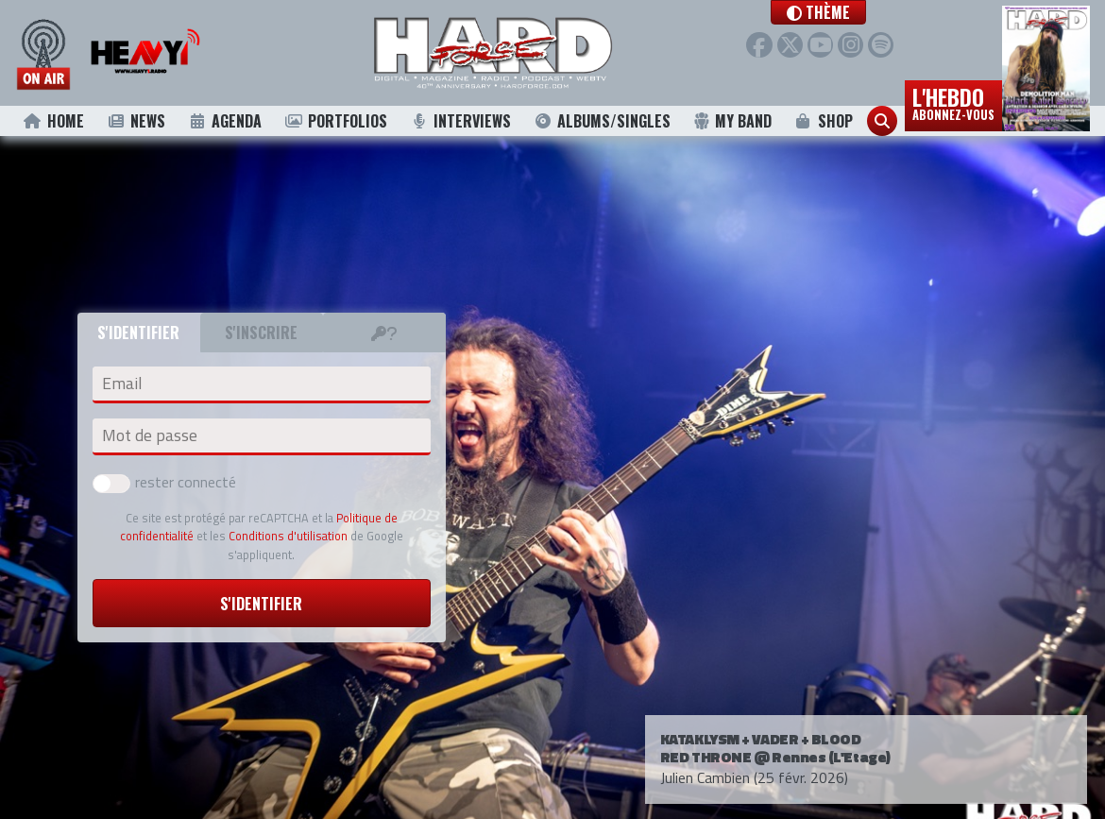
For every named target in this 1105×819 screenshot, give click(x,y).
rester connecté (164, 481)
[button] (844, 12)
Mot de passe (149, 435)
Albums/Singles (603, 121)
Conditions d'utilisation (288, 535)
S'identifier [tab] (138, 332)
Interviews (461, 121)
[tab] (384, 332)
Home (53, 121)
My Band (732, 121)
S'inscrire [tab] (261, 332)
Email (122, 383)
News (135, 121)
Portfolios (335, 121)
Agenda (224, 121)
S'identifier (261, 603)
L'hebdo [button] (953, 102)
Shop (823, 121)
